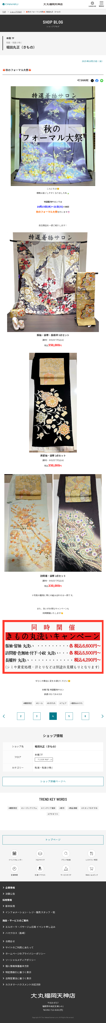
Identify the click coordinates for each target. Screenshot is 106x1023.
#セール (39, 703)
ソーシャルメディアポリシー (20, 960)
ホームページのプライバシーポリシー (25, 953)
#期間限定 (27, 703)
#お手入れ (51, 703)
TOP (4, 11)
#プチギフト (53, 814)
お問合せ (10, 941)
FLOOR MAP (43, 759)
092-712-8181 (53, 1009)
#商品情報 (73, 808)
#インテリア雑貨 (48, 808)
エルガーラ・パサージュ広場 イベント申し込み (30, 926)
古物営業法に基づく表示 (18, 978)
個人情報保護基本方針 (17, 966)
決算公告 (10, 893)
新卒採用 (10, 906)
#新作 (62, 808)
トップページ (53, 839)
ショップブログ (16, 11)
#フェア (63, 703)
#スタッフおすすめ (89, 808)
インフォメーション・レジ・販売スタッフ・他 (30, 912)
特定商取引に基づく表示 (18, 972)
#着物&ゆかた (77, 703)
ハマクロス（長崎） (16, 933)
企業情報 (10, 887)
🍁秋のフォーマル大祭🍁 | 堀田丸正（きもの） (44, 11)
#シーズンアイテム (29, 808)
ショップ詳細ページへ (53, 781)
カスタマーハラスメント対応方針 (23, 984)
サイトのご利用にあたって (19, 947)
